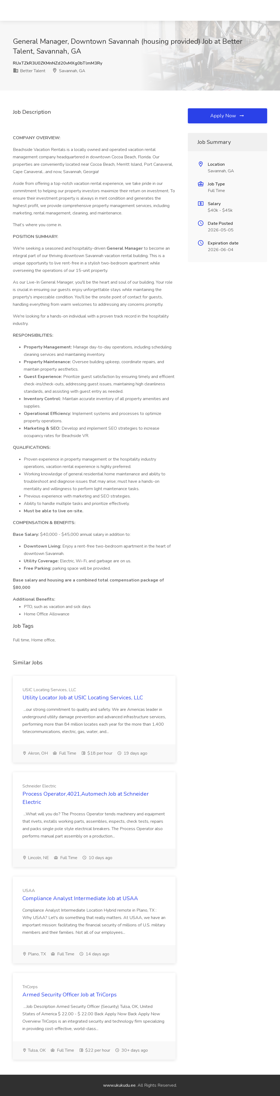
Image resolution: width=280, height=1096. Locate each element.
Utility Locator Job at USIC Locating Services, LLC (82, 697)
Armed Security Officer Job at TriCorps (69, 994)
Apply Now (227, 115)
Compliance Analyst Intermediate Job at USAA (80, 898)
